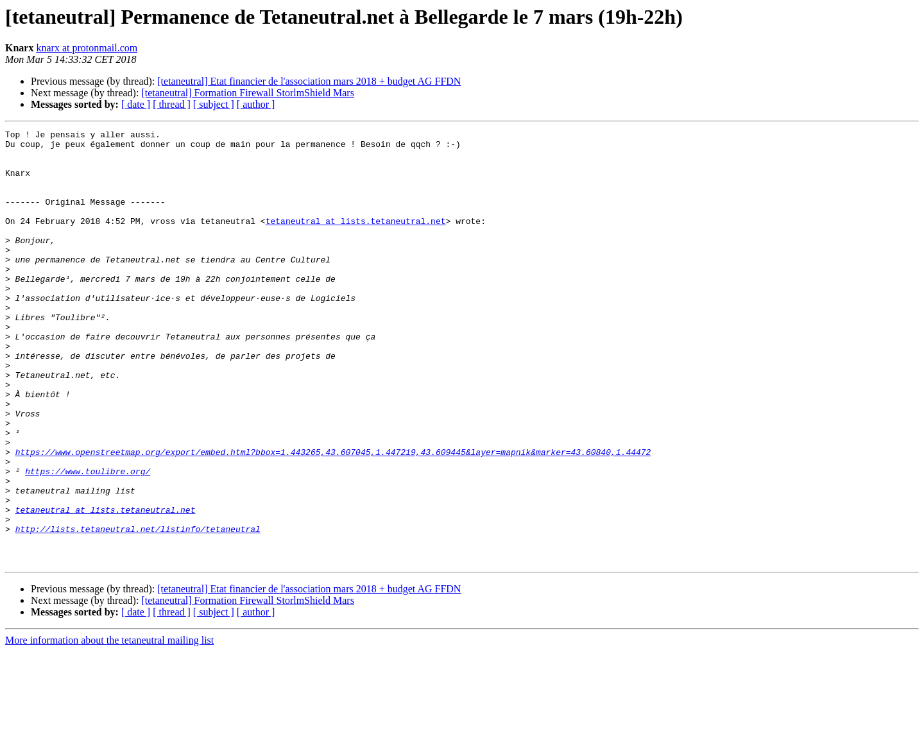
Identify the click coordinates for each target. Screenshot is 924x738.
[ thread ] (172, 104)
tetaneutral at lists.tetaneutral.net (356, 240)
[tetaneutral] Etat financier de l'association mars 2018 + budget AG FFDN (309, 81)
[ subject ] (213, 104)
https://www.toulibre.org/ (87, 540)
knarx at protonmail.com (86, 47)
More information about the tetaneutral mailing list (109, 726)
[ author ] (256, 104)
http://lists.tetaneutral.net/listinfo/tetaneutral (138, 609)
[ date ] (135, 104)
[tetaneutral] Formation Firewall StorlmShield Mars (247, 92)
